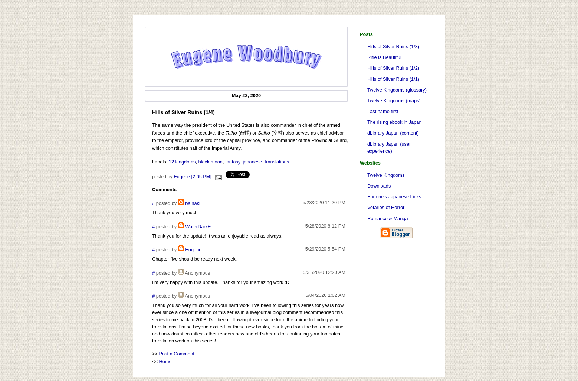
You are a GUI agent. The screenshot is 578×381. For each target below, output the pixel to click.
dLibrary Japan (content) (393, 133)
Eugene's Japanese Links (394, 196)
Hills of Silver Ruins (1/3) (393, 46)
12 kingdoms (182, 162)
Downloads (379, 186)
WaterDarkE (198, 226)
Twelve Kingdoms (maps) (394, 100)
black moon (210, 162)
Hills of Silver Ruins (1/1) (393, 79)
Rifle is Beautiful (384, 57)
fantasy (232, 162)
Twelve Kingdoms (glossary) (397, 90)
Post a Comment (176, 354)
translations (277, 162)
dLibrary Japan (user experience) (389, 147)
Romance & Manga (387, 218)
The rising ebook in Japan (394, 122)
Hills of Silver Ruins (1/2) (393, 68)
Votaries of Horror (385, 207)
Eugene (193, 249)
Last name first (382, 111)
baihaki (192, 203)
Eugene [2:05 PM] (192, 176)
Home (165, 361)
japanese (252, 162)
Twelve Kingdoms (385, 175)
